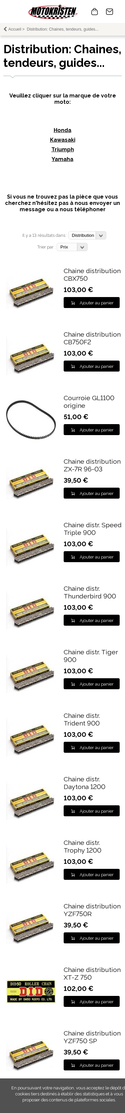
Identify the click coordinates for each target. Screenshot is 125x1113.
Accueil (14, 29)
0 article (94, 11)
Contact (109, 11)
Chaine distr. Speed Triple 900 (93, 529)
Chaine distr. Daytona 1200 (84, 783)
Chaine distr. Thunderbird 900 (90, 592)
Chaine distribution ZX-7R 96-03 (92, 465)
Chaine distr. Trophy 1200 (82, 846)
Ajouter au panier (97, 302)
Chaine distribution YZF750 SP (92, 1037)
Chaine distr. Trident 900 (82, 719)
